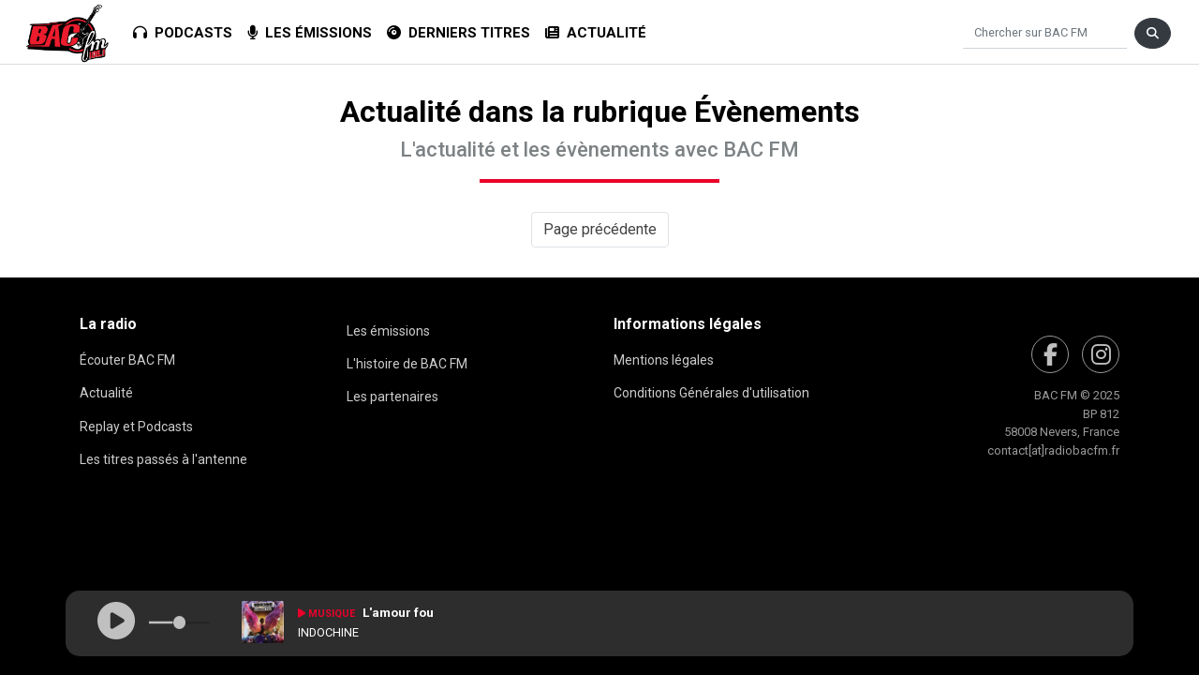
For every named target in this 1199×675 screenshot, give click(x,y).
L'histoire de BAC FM (407, 363)
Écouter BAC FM (127, 360)
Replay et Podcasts (136, 426)
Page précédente (600, 229)
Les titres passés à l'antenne (163, 459)
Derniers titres (458, 32)
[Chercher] (1045, 33)
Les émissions (309, 32)
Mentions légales (664, 360)
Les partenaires (392, 396)
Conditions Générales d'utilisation (711, 392)
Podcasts (182, 32)
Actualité (595, 32)
